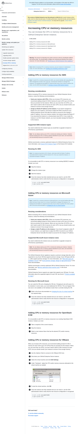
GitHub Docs (8, 3)
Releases (4, 95)
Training (51, 427)
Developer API (46, 427)
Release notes (5, 91)
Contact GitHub (63, 426)
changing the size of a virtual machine (56, 205)
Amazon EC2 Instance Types (48, 144)
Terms (42, 426)
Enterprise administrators (9, 12)
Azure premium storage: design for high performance (56, 260)
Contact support (33, 415)
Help (58, 426)
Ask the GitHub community (36, 413)
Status (54, 426)
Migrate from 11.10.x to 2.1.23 (10, 65)
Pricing (69, 426)
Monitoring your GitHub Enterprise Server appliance (60, 61)
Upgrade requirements (8, 53)
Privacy (45, 426)
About (59, 427)
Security (50, 426)
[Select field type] (40, 11)
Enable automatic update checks (11, 58)
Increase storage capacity (9, 60)
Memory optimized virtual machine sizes (49, 267)
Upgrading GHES (7, 55)
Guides (3, 88)
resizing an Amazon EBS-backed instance (58, 85)
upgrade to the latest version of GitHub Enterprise (39, 20)
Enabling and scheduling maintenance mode (56, 68)
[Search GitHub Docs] (65, 11)
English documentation (65, 4)
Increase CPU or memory (9, 63)
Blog (55, 427)
